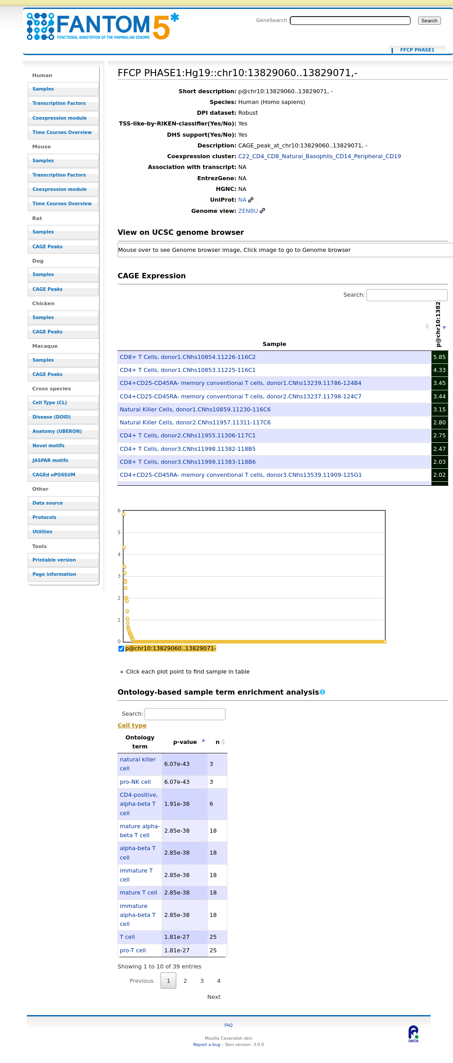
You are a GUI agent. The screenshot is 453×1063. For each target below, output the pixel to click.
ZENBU (248, 210)
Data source (48, 503)
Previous (142, 980)
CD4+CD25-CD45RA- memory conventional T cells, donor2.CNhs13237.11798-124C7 (241, 396)
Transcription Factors (59, 103)
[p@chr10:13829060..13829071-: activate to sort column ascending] (440, 326)
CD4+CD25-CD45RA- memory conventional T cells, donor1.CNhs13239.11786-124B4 (241, 383)
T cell (127, 936)
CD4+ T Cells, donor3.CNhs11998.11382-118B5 (188, 448)
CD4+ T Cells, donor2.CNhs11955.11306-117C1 (188, 435)
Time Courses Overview (62, 132)
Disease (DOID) (52, 417)
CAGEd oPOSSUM (54, 474)
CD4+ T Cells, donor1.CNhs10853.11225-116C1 (188, 370)
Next (213, 997)
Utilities (42, 531)
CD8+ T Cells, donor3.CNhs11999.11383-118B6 (188, 461)
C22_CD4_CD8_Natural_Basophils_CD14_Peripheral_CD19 (319, 156)
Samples (43, 88)
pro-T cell (133, 950)
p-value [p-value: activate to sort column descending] (185, 742)
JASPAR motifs (51, 460)
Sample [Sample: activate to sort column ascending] (274, 344)
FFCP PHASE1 (417, 50)
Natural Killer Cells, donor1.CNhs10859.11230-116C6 (195, 409)
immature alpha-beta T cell (138, 915)
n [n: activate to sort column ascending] (218, 742)
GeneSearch (271, 20)
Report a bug (206, 1044)
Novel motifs (49, 445)
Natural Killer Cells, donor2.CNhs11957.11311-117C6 (195, 422)
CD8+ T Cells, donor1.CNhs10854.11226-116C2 (188, 357)
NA (242, 199)
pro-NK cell (135, 781)
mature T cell (138, 892)
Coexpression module (60, 118)
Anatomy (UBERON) (57, 431)
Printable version (54, 559)
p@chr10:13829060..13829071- (170, 648)
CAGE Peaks (48, 246)
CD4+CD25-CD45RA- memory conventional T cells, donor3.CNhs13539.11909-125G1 (241, 474)
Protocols (45, 517)
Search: (396, 294)
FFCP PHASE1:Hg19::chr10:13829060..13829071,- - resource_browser (97, 21)
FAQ (229, 1025)
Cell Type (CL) (50, 402)
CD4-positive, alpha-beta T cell (139, 804)
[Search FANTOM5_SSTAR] (350, 20)
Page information (54, 574)
